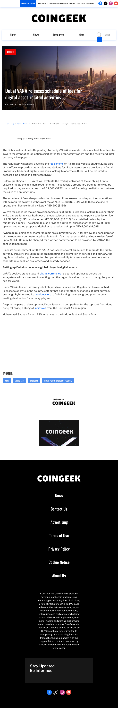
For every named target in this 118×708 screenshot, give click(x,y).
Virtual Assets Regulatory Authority (58, 380)
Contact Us (59, 509)
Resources (58, 35)
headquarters (43, 294)
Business (10, 51)
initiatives (40, 308)
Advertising (59, 522)
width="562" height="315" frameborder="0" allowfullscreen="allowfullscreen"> (59, 343)
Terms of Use (59, 535)
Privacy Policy (59, 549)
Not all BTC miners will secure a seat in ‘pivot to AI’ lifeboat (66, 3)
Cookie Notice (59, 562)
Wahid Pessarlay (27, 104)
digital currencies (50, 273)
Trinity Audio (33, 138)
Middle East (19, 380)
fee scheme (57, 163)
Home (13, 35)
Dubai (7, 380)
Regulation (34, 380)
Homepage (10, 124)
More (81, 35)
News (36, 35)
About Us (59, 575)
